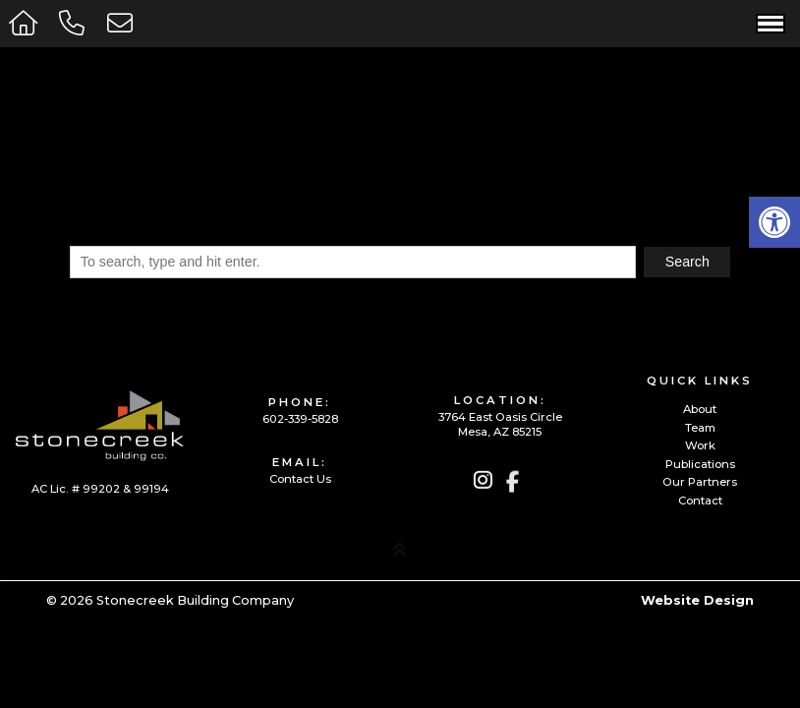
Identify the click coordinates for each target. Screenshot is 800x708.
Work (700, 446)
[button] (774, 222)
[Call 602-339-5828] (75, 23)
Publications (700, 464)
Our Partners (699, 482)
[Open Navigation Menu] (770, 23)
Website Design (697, 600)
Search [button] (687, 261)
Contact (700, 501)
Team (700, 428)
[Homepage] (25, 23)
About (699, 409)
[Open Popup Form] (123, 23)
